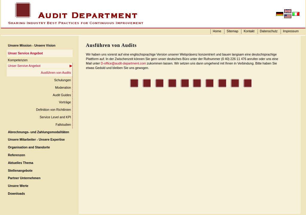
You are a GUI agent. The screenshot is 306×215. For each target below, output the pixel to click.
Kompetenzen (18, 60)
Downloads (16, 193)
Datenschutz (269, 31)
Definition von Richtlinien (53, 109)
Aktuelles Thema (20, 163)
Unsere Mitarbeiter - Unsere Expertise (36, 139)
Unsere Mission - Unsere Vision (32, 45)
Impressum (291, 31)
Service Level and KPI (55, 117)
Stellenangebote (20, 170)
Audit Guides (62, 95)
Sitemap (232, 31)
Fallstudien (63, 124)
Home (217, 31)
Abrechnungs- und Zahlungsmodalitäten (38, 132)
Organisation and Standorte (29, 147)
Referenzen (16, 155)
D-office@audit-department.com (123, 63)
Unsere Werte (18, 186)
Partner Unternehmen (24, 178)
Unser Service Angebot (25, 53)
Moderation (63, 87)
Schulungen (62, 80)
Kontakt (249, 31)
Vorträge (65, 102)
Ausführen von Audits (56, 72)
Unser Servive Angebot (24, 65)
